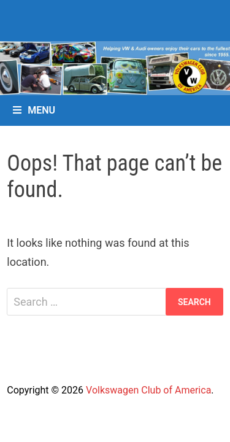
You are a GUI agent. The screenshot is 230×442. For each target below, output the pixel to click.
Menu (34, 110)
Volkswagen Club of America (148, 390)
